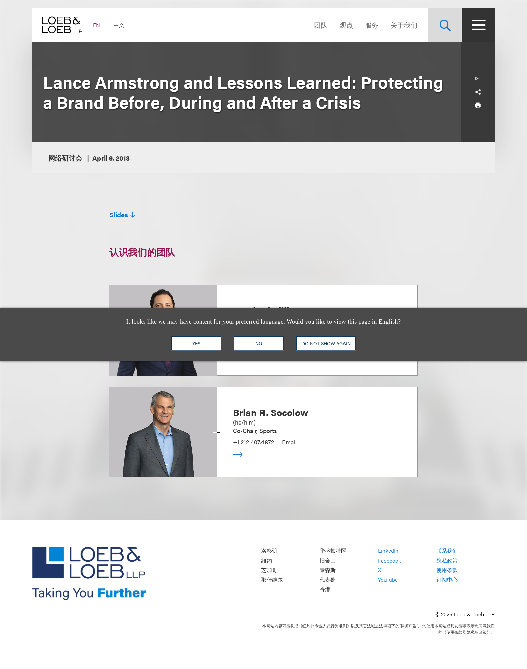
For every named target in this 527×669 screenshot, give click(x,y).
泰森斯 (328, 570)
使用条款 (447, 570)
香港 (325, 589)
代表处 (328, 579)
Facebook (389, 560)
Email (289, 442)
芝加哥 (269, 570)
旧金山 (328, 560)
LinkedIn (388, 551)
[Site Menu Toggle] (478, 25)
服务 (371, 25)
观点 (345, 25)
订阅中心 (447, 579)
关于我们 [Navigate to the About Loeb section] (403, 25)
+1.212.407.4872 (253, 442)
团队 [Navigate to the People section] (320, 25)
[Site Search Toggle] (444, 25)
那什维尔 (272, 579)
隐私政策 (447, 560)
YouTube (388, 579)
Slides (118, 214)
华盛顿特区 (333, 551)
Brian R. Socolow (270, 412)
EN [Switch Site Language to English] (97, 25)
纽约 (266, 560)
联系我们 (447, 551)
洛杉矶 (269, 551)
